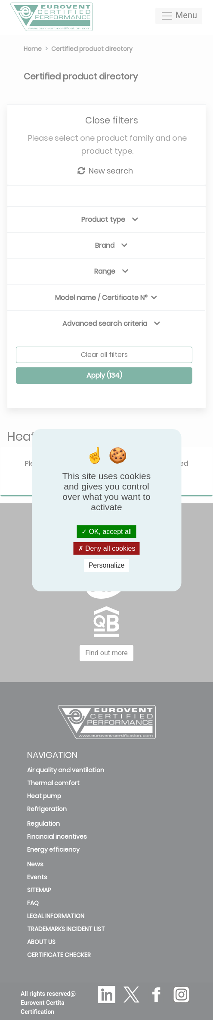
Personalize (107, 565)
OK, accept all (106, 531)
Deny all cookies (107, 548)
